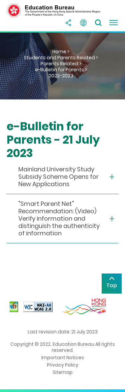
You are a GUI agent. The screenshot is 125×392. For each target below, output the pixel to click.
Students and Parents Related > (61, 58)
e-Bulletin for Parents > (61, 70)
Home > (60, 52)
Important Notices (62, 357)
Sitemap (63, 372)
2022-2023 (61, 76)
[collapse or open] (62, 177)
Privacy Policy (62, 365)
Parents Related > (61, 64)
